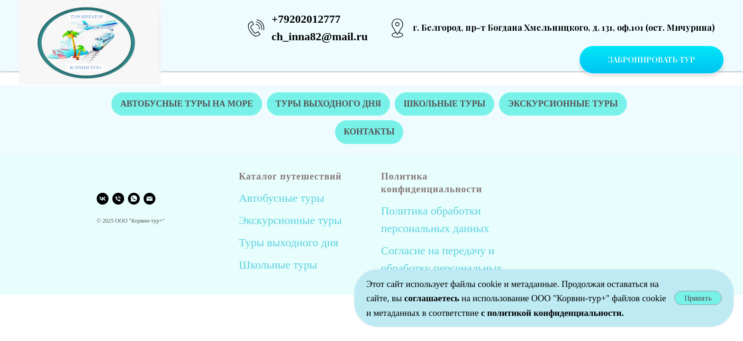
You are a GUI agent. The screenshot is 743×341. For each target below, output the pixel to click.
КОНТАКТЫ (369, 132)
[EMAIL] (149, 199)
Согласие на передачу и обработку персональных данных (441, 268)
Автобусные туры (281, 198)
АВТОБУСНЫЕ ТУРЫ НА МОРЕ (186, 103)
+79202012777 (306, 19)
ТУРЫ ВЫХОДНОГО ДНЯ (328, 103)
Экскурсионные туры (290, 221)
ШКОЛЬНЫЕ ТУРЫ (445, 103)
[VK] (103, 199)
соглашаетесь (433, 298)
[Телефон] (118, 199)
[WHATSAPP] (134, 199)
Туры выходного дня (288, 243)
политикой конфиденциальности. (555, 313)
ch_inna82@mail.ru (320, 36)
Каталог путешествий (290, 176)
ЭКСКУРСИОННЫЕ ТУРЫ (563, 103)
